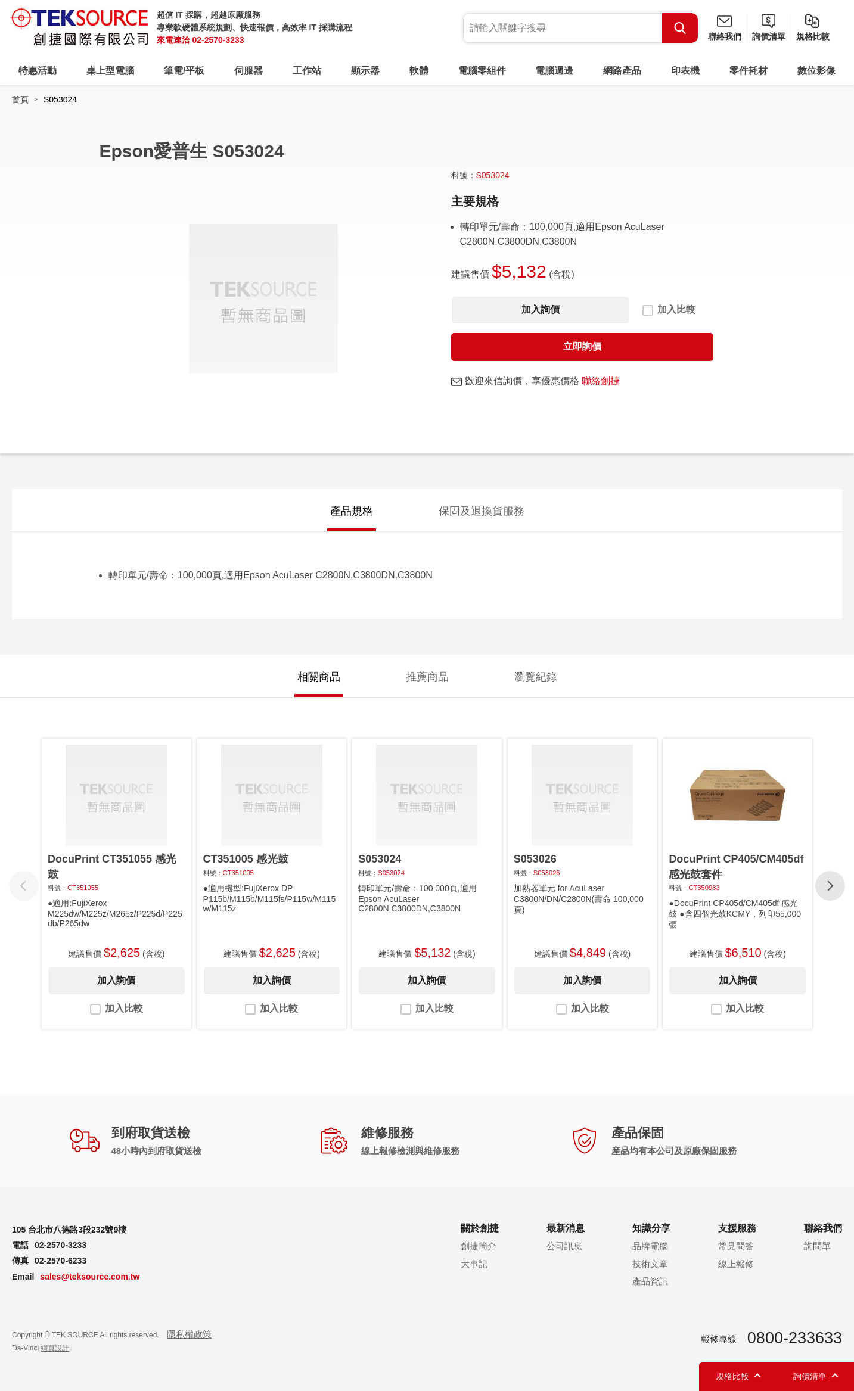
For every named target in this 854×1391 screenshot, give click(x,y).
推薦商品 (427, 677)
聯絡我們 (724, 36)
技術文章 (650, 1264)
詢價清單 (768, 36)
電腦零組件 (482, 71)
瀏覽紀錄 (535, 677)
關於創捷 (480, 1228)
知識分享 (651, 1228)
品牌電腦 (650, 1246)
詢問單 (817, 1246)
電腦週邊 (554, 71)
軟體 (418, 71)
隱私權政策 (189, 1334)
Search (680, 28)
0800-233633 (794, 1338)
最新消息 (565, 1228)
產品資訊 (650, 1281)
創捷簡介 (478, 1246)
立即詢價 (582, 346)
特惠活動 (37, 71)
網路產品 (622, 71)
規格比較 (813, 36)
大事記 (474, 1264)
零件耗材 (748, 71)
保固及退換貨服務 (481, 511)
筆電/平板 (184, 71)
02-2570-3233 (218, 40)
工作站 (307, 71)
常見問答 (736, 1246)
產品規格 (351, 511)
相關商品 (318, 677)
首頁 (20, 99)
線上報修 (736, 1264)
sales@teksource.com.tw (89, 1276)
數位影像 (816, 71)
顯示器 (365, 71)
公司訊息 (564, 1246)
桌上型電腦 (110, 71)
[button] (830, 886)
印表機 (685, 71)
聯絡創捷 (601, 381)
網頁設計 (55, 1348)
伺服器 (248, 71)
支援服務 (737, 1228)
